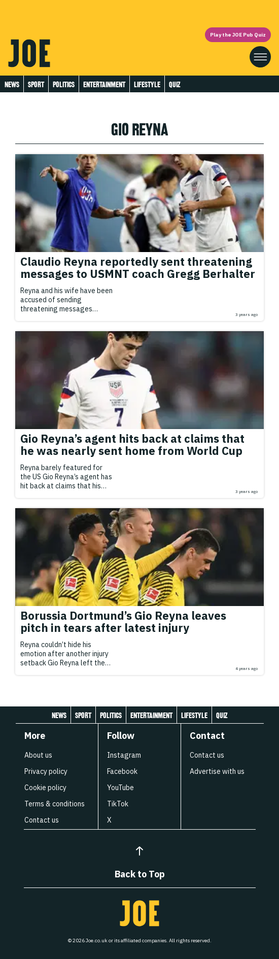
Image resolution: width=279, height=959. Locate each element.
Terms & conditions (54, 804)
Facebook (122, 771)
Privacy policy (45, 771)
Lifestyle (147, 84)
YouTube (120, 788)
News (12, 84)
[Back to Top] (139, 851)
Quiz (174, 84)
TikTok (117, 804)
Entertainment (104, 84)
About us (38, 755)
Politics (64, 84)
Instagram (124, 755)
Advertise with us (217, 771)
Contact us (41, 820)
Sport (36, 84)
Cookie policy (45, 788)
